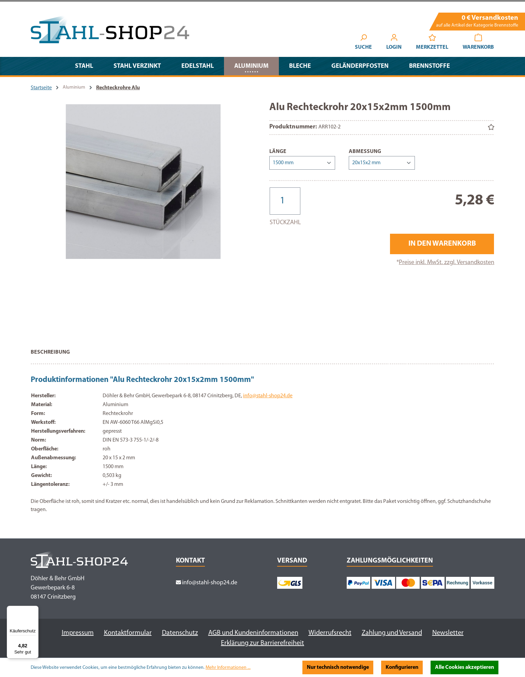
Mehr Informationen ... (228, 667)
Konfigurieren (402, 667)
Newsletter (448, 633)
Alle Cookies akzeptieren (464, 667)
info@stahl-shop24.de (267, 396)
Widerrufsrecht (330, 633)
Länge (277, 151)
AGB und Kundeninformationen (253, 633)
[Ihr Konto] (394, 42)
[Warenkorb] (478, 42)
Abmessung (365, 151)
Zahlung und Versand (392, 633)
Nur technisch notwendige (338, 667)
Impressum (78, 633)
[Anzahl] (285, 201)
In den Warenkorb (442, 244)
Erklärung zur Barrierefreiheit (262, 643)
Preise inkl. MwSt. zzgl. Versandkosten (446, 262)
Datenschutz (180, 633)
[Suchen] (363, 42)
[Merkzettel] (432, 42)
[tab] (50, 355)
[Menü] (34, 610)
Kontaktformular (128, 633)
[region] (143, 220)
